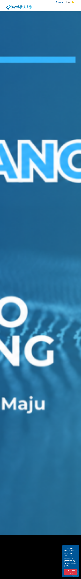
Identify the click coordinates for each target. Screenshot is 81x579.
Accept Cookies (71, 572)
